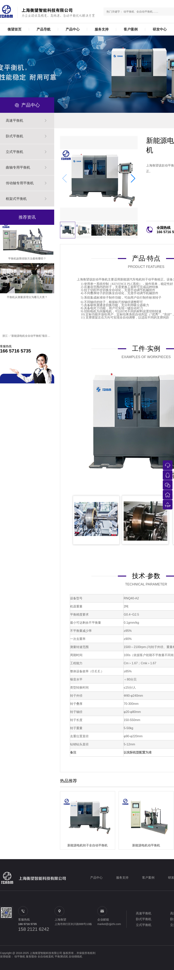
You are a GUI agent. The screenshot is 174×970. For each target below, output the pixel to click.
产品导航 (44, 29)
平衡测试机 (61, 956)
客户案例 (131, 29)
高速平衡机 (143, 913)
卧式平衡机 (143, 919)
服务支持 (102, 29)
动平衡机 (19, 956)
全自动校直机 (46, 956)
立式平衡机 (143, 925)
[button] (133, 178)
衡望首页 (14, 29)
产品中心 (73, 29)
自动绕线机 (75, 956)
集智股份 (31, 956)
